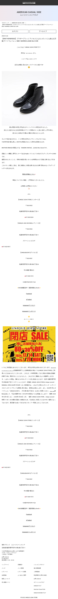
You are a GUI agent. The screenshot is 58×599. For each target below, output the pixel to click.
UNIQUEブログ (37, 586)
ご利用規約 (37, 571)
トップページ (5, 564)
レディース (5, 571)
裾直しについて (6, 579)
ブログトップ (5, 23)
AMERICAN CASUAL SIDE (18, 23)
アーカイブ (43, 31)
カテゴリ (15, 31)
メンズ (3, 568)
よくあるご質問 (22, 575)
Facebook (29, 294)
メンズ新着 (21, 568)
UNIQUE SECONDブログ (40, 593)
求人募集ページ (6, 582)
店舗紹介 (20, 564)
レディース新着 (22, 571)
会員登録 (4, 575)
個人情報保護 (37, 568)
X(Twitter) (29, 299)
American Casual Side (39, 589)
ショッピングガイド (39, 564)
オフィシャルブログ (39, 582)
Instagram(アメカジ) (29, 305)
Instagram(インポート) (29, 311)
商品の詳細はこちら (29, 174)
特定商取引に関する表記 (40, 575)
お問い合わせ (37, 579)
